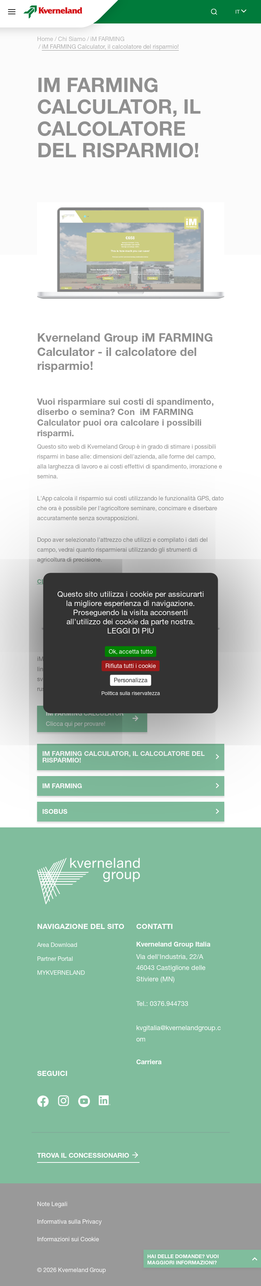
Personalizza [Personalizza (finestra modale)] (131, 680)
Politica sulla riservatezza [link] (130, 693)
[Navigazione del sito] (11, 11)
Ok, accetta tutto (131, 651)
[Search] (214, 11)
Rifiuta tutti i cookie (130, 665)
